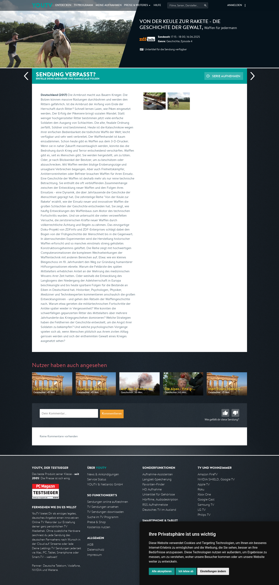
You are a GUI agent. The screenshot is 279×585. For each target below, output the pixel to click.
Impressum (94, 555)
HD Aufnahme (152, 489)
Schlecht (235, 413)
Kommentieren (112, 413)
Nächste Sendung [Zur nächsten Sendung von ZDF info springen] (251, 76)
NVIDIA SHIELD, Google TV (216, 479)
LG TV (202, 510)
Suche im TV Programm (102, 517)
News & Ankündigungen (103, 474)
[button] (245, 5)
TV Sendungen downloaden (105, 512)
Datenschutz (95, 549)
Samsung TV (206, 505)
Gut (225, 413)
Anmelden (234, 5)
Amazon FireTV (208, 474)
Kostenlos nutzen (98, 527)
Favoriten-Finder (153, 484)
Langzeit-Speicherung (156, 479)
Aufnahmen (109, 5)
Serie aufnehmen (226, 76)
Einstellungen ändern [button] (213, 571)
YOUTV (42, 5)
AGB (90, 544)
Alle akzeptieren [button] (162, 571)
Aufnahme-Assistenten (157, 474)
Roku (201, 489)
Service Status (96, 479)
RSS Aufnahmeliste (155, 505)
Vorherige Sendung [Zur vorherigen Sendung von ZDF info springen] (28, 76)
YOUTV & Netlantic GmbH (105, 484)
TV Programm (83, 5)
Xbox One (204, 494)
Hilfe (157, 5)
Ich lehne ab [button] (186, 571)
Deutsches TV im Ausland (159, 510)
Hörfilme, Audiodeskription (160, 499)
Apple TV (204, 484)
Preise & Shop (96, 522)
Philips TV (204, 515)
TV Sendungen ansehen (103, 507)
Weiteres (136, 5)
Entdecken (63, 5)
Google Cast (206, 499)
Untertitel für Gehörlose (158, 494)
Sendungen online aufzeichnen (107, 502)
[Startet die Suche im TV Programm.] (187, 5)
